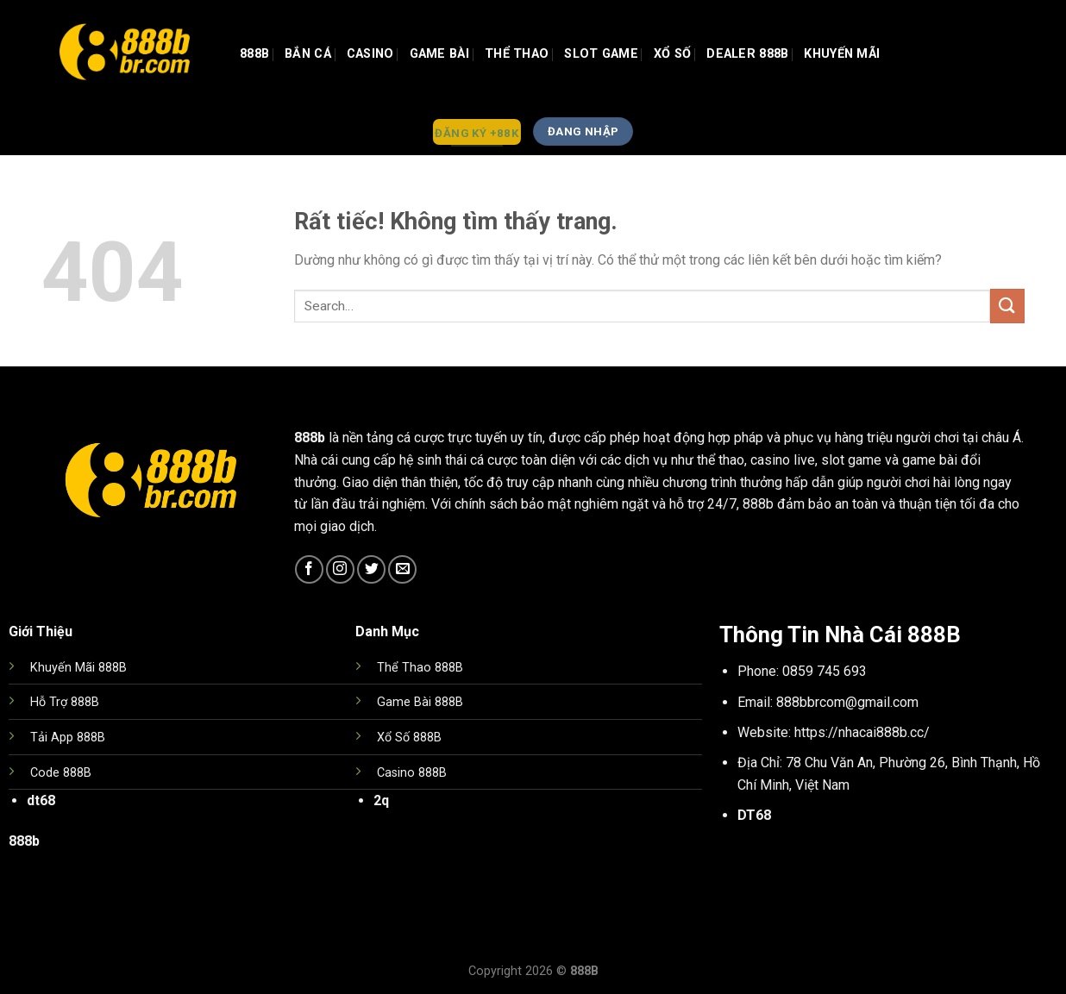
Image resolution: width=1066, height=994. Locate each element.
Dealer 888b (747, 54)
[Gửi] (1007, 305)
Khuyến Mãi (842, 54)
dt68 (41, 800)
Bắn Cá (308, 54)
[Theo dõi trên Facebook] (309, 569)
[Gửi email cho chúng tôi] (402, 569)
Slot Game (601, 54)
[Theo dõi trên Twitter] (371, 569)
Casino (370, 54)
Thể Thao (517, 54)
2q (381, 800)
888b (254, 54)
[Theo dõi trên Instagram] (340, 569)
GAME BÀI (439, 54)
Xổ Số (672, 54)
